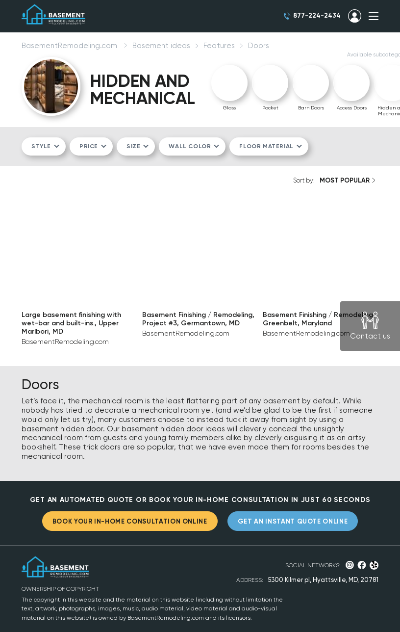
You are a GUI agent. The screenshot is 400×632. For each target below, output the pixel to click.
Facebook (361, 565)
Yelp (374, 565)
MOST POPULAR (345, 180)
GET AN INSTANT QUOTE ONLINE (293, 521)
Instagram (350, 565)
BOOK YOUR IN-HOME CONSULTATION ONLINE (129, 521)
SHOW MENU (373, 16)
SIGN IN (354, 16)
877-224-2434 (317, 15)
